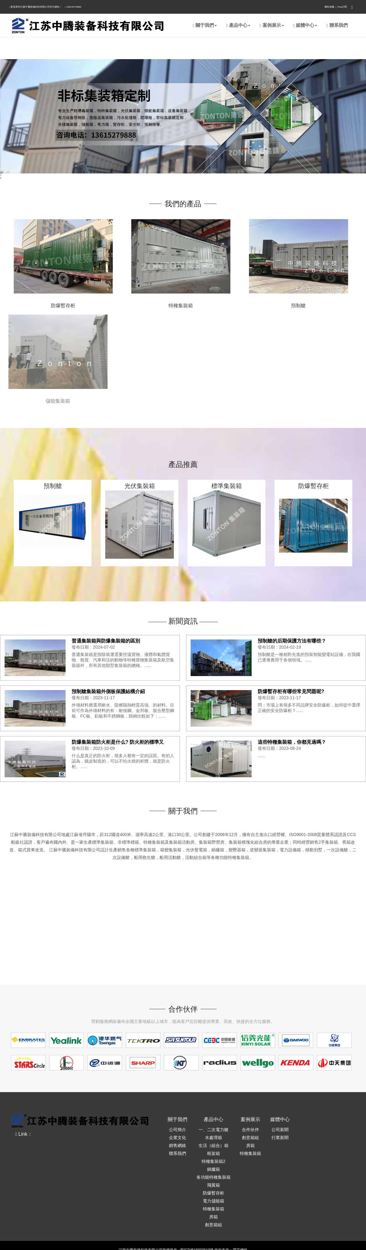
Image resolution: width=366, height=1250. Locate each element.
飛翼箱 (213, 1185)
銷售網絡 (177, 1145)
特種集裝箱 (170, 305)
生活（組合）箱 (213, 1145)
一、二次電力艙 (213, 1129)
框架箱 (213, 1153)
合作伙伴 (250, 1129)
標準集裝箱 (226, 486)
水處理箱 (213, 1137)
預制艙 (288, 305)
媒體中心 (305, 25)
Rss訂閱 (342, 6)
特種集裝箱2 (213, 1161)
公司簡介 (177, 1129)
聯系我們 (337, 25)
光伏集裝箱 (139, 486)
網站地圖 (329, 6)
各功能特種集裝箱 (213, 1177)
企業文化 (177, 1137)
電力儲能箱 (213, 1200)
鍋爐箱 (213, 1169)
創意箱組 (213, 1224)
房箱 (213, 1216)
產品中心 (238, 25)
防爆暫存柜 (54, 305)
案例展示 (272, 25)
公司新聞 (280, 1129)
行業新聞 (280, 1137)
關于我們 (205, 25)
